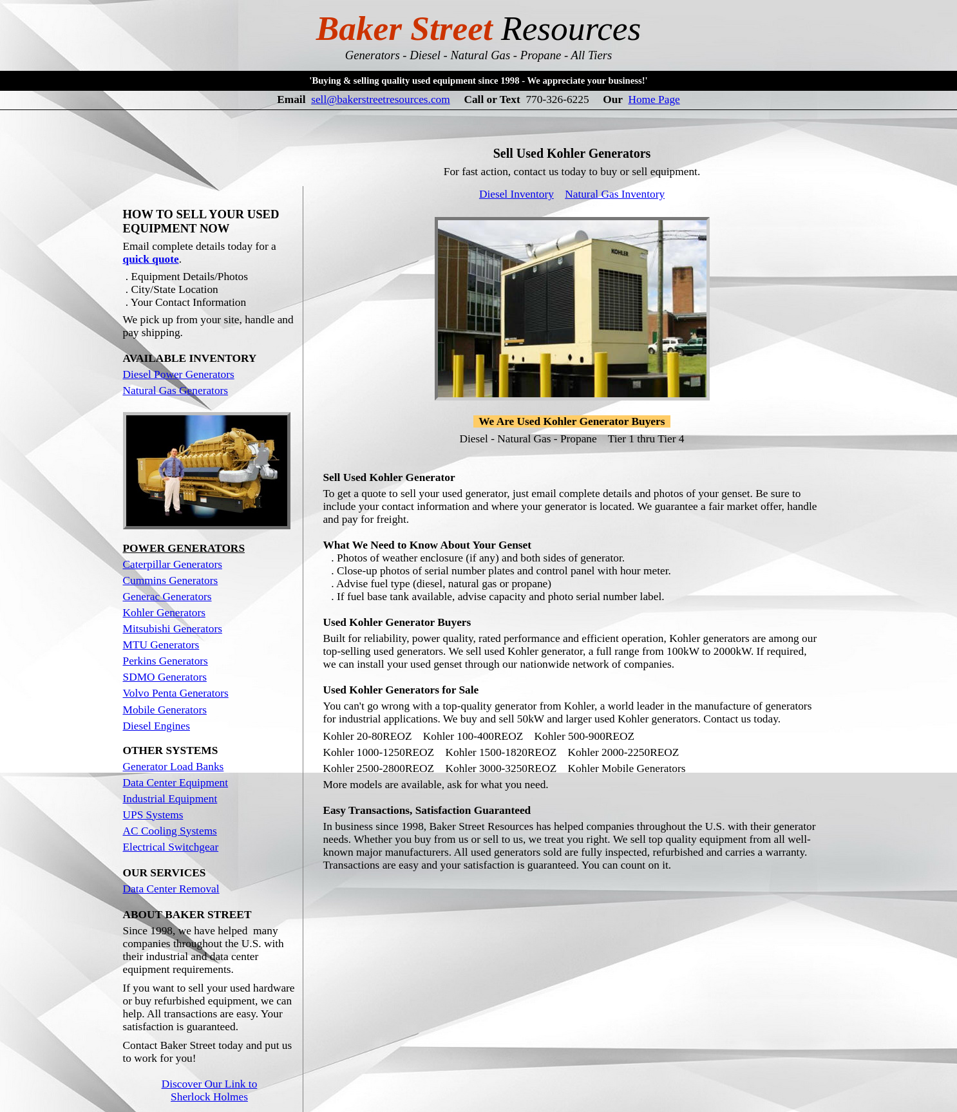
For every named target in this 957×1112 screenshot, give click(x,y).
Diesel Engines (156, 650)
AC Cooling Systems (170, 755)
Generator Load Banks (173, 690)
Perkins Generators (165, 585)
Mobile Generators (165, 634)
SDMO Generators (165, 601)
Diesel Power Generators (178, 298)
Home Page (653, 99)
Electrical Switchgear (171, 771)
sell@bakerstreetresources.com (380, 99)
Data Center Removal (171, 813)
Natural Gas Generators (176, 314)
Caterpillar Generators (172, 488)
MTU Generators (161, 569)
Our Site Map (209, 1039)
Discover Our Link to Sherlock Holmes (210, 1014)
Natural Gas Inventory (615, 179)
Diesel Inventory (516, 179)
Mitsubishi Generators (173, 553)
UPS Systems (153, 739)
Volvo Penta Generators (176, 617)
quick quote (151, 183)
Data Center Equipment (176, 707)
